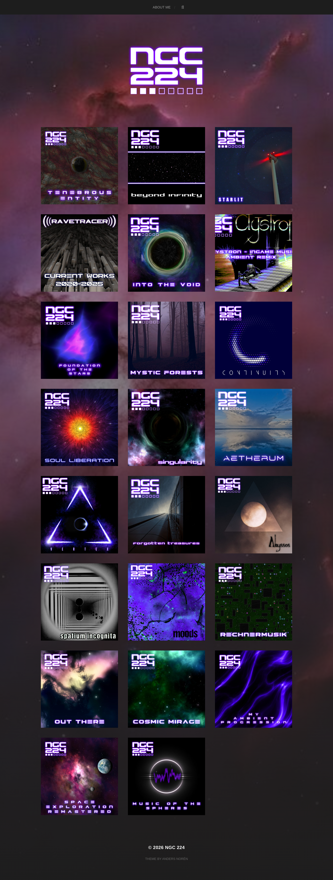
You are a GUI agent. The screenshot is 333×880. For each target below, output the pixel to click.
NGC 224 (175, 847)
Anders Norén (175, 859)
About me (162, 7)
